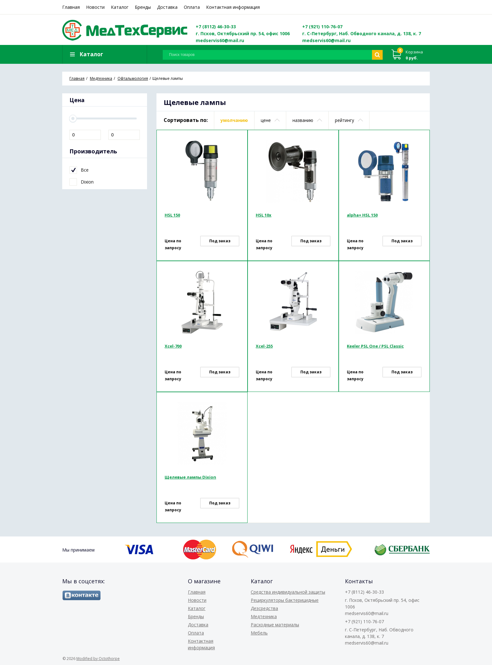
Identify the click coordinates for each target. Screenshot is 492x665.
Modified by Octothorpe (98, 658)
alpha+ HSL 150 (362, 216)
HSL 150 (172, 216)
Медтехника (264, 616)
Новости (95, 7)
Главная (71, 7)
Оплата (192, 7)
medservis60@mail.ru (220, 40)
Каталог (119, 7)
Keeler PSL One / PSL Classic (375, 347)
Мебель (259, 633)
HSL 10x (263, 216)
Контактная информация (233, 7)
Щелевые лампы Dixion (190, 478)
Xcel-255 (264, 347)
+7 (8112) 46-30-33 (216, 27)
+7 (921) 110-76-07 (322, 27)
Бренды (143, 7)
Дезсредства (264, 608)
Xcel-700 (173, 347)
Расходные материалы (275, 625)
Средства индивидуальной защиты (288, 592)
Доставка (167, 7)
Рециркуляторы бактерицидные (285, 600)
